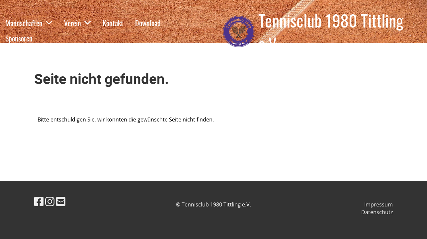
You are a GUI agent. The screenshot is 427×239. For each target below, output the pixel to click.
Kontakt (113, 23)
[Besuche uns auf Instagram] (49, 201)
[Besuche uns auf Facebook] (38, 201)
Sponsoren (19, 38)
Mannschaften (28, 23)
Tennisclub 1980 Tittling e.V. (330, 31)
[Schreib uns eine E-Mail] (60, 201)
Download (148, 23)
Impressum (378, 204)
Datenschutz (377, 212)
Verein (77, 23)
